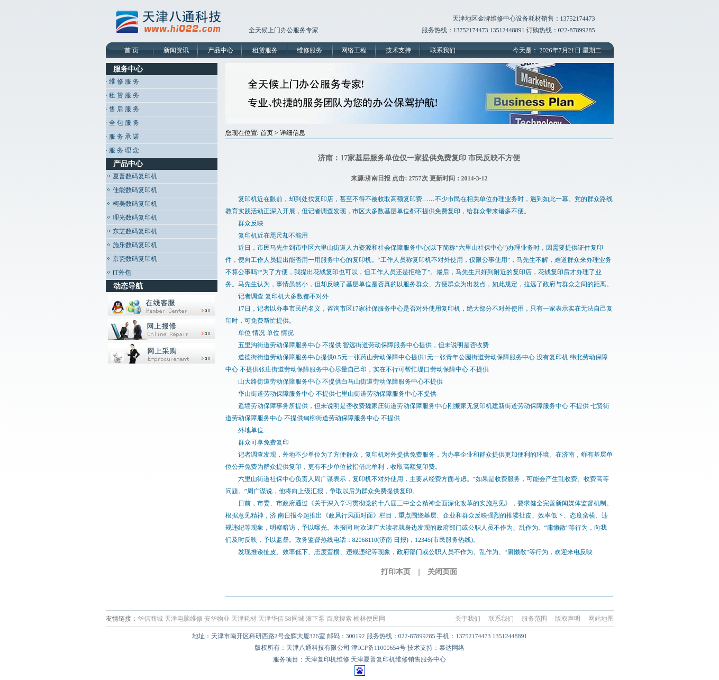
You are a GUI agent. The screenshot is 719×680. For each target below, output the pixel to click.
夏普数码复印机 (131, 176)
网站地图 (601, 618)
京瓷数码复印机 (131, 258)
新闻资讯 (176, 50)
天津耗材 (244, 618)
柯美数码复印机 (131, 203)
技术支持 (398, 50)
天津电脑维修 (184, 618)
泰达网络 (452, 647)
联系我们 (443, 50)
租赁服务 (265, 50)
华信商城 (150, 618)
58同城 (294, 618)
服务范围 (534, 618)
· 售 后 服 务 (122, 109)
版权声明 (567, 618)
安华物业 (217, 618)
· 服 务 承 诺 (122, 136)
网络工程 (354, 50)
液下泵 (315, 618)
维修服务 (309, 50)
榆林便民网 (369, 618)
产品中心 (220, 50)
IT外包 (118, 272)
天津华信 (271, 618)
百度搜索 (339, 618)
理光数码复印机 (131, 217)
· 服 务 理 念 (122, 150)
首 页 (131, 50)
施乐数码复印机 (131, 245)
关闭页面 (442, 572)
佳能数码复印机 (131, 190)
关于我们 (467, 618)
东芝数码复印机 (131, 231)
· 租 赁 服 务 (122, 95)
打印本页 (396, 572)
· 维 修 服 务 (122, 81)
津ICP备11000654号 (378, 647)
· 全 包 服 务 (122, 122)
